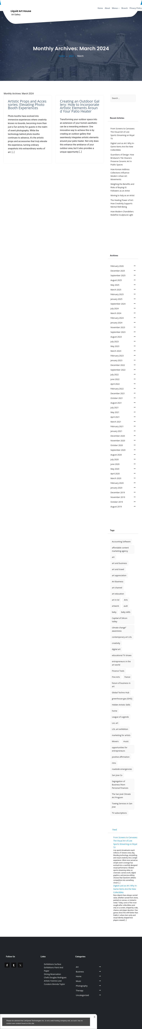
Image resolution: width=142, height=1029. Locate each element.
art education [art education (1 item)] (118, 593)
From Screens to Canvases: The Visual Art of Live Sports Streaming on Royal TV (123, 133)
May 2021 (115, 412)
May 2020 (115, 469)
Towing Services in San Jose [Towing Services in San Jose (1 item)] (122, 805)
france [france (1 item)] (127, 677)
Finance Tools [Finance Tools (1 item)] (118, 671)
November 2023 (118, 327)
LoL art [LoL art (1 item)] (115, 723)
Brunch (124, 8)
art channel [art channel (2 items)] (117, 587)
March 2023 (116, 351)
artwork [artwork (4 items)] (115, 606)
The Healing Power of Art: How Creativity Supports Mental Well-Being (122, 203)
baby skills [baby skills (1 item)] (125, 612)
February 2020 (117, 483)
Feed (114, 829)
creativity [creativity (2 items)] (116, 643)
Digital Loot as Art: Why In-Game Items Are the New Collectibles (122, 146)
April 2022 (115, 384)
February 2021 (117, 426)
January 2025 (116, 299)
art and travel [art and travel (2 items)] (118, 569)
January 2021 (116, 431)
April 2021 (115, 417)
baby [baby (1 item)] (114, 612)
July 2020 (115, 459)
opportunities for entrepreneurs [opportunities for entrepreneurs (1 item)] (119, 749)
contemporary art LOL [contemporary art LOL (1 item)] (122, 637)
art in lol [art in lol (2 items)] (115, 600)
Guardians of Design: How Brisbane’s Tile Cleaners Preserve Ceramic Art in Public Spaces (122, 159)
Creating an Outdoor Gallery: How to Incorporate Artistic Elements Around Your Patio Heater (79, 106)
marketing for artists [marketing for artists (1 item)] (121, 735)
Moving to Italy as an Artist (122, 195)
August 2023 (116, 336)
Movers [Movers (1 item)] (115, 741)
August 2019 (116, 506)
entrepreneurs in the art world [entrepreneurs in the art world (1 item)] (121, 663)
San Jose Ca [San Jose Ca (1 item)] (117, 775)
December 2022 (118, 365)
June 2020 (115, 464)
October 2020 (117, 445)
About (107, 8)
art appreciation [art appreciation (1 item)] (119, 575)
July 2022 (115, 374)
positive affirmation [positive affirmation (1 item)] (121, 757)
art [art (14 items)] (113, 557)
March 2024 (116, 313)
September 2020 (118, 450)
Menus (116, 8)
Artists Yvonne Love (53, 980)
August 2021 (116, 403)
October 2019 (117, 502)
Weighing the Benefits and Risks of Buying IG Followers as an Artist (122, 187)
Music (78, 981)
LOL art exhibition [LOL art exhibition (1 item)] (120, 729)
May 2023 (115, 346)
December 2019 (118, 492)
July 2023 (115, 341)
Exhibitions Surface (52, 964)
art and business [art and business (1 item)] (119, 563)
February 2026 (117, 266)
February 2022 (117, 388)
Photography (82, 985)
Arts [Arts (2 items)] (126, 600)
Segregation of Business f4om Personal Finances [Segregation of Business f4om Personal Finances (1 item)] (120, 784)
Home (100, 8)
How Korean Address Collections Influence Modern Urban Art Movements (120, 174)
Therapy (79, 990)
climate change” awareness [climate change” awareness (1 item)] (119, 629)
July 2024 (115, 308)
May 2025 (115, 285)
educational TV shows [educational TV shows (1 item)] (121, 655)
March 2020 (116, 478)
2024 (71, 55)
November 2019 (118, 497)
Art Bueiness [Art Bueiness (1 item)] (117, 581)
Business (80, 971)
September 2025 (118, 275)
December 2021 (118, 393)
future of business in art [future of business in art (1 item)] (121, 685)
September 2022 (118, 369)
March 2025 (116, 289)
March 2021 (116, 421)
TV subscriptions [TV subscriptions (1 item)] (119, 813)
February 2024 (117, 318)
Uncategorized (82, 995)
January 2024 (116, 322)
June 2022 (115, 379)
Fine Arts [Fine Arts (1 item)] (116, 677)
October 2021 (117, 398)
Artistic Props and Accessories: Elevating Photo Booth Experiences (27, 104)
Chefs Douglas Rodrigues (55, 977)
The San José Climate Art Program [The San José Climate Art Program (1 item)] (121, 796)
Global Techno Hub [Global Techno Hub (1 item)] (120, 692)
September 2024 (118, 303)
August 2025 (116, 280)
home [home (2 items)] (114, 710)
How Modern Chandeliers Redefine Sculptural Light (122, 213)
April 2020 (115, 473)
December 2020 (118, 436)
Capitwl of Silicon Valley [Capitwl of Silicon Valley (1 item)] (119, 620)
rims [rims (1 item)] (114, 763)
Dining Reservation (52, 974)
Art (77, 967)
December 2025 (118, 270)
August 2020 (116, 454)
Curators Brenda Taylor (54, 984)
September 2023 (118, 332)
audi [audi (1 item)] (126, 606)
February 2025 (117, 294)
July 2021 (115, 407)
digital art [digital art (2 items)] (116, 649)
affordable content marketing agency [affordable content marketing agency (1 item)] (120, 549)
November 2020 (118, 440)
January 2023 (116, 360)
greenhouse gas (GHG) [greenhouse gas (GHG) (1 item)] (122, 698)
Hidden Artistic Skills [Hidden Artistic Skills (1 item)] (121, 704)
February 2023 (117, 355)
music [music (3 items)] (126, 741)
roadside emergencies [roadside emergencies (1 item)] (122, 769)
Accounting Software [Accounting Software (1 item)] (121, 541)
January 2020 (116, 487)
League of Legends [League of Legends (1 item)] (120, 717)
